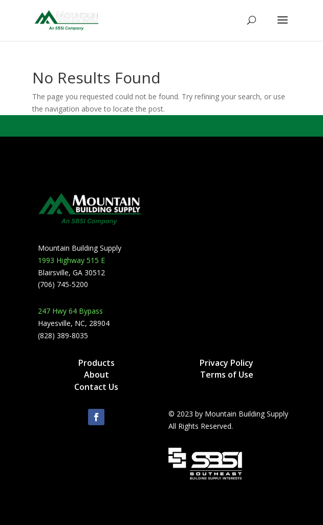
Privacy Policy (226, 362)
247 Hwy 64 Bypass (70, 311)
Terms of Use (226, 374)
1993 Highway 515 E (71, 260)
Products (96, 362)
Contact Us (96, 386)
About (96, 374)
